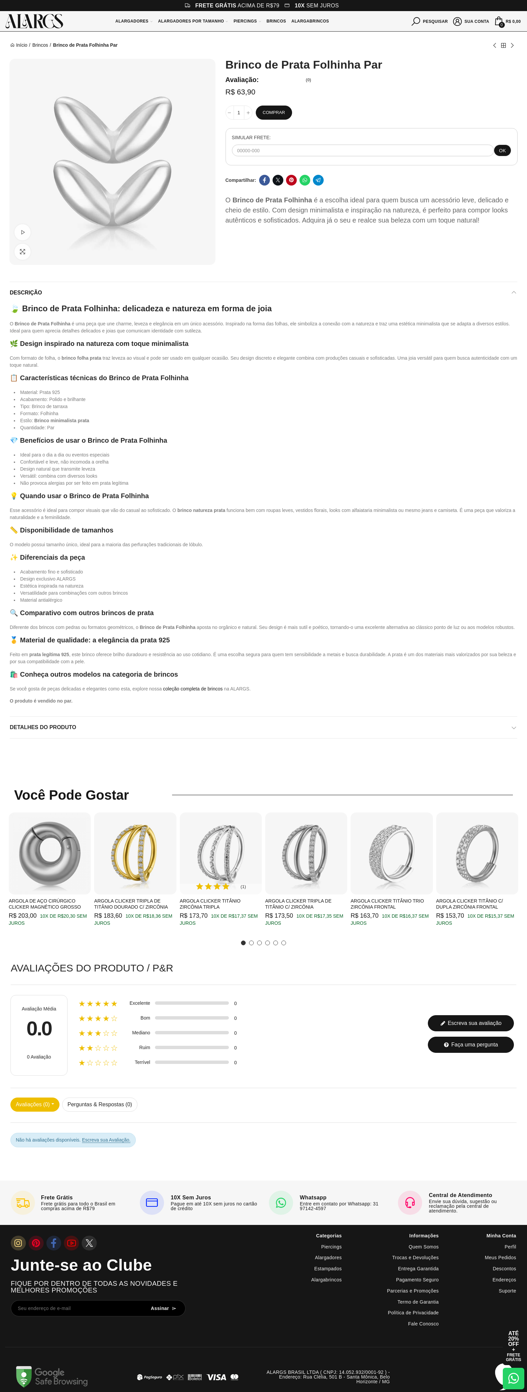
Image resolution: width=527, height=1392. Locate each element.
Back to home (503, 45)
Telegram (318, 180)
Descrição (26, 292)
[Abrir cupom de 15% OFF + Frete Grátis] (513, 1346)
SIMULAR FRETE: (251, 137)
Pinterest (291, 180)
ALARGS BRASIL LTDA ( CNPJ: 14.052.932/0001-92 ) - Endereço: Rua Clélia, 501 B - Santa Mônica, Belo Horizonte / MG (328, 1376)
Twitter (278, 180)
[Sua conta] (471, 21)
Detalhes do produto (43, 727)
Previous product (495, 45)
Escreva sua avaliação (471, 1023)
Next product (512, 45)
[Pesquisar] (429, 21)
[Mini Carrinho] (507, 21)
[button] (243, 943)
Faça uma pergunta (471, 1044)
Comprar (274, 112)
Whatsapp (305, 180)
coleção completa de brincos (192, 688)
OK (502, 150)
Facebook (264, 180)
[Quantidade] (239, 113)
